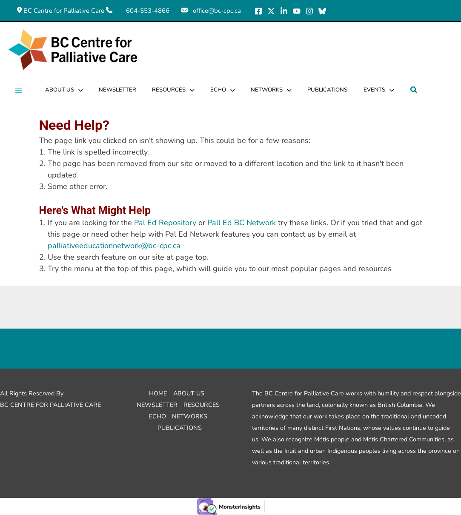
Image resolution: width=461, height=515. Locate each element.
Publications (179, 427)
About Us (188, 393)
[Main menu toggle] (19, 90)
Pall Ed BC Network (241, 222)
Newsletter (157, 405)
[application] (78, 90)
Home (158, 393)
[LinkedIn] (284, 11)
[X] (271, 11)
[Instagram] (309, 11)
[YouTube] (297, 11)
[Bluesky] (322, 11)
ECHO (157, 416)
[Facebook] (258, 11)
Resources (201, 405)
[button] (410, 90)
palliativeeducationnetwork (114, 245)
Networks (189, 416)
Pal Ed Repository (165, 222)
